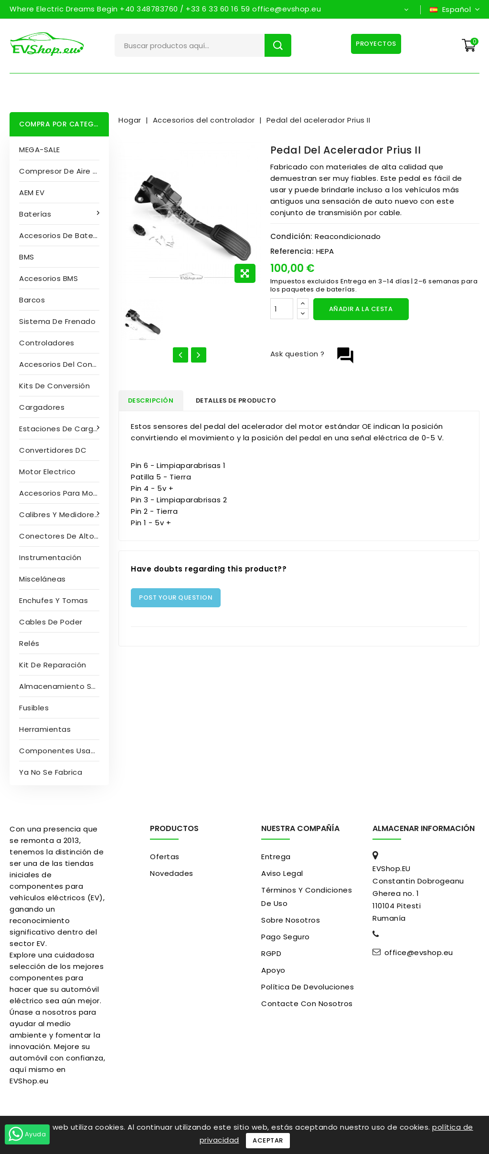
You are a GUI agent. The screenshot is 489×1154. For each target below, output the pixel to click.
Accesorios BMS (48, 278)
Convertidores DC (52, 450)
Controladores (46, 343)
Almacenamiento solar (62, 686)
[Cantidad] (281, 308)
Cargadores (41, 407)
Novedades (171, 873)
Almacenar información (423, 828)
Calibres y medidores (60, 514)
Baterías (36, 214)
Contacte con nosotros (307, 1003)
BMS (26, 257)
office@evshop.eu (418, 952)
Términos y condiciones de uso (306, 896)
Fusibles (34, 708)
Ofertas (165, 857)
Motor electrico (47, 472)
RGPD (271, 953)
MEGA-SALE (39, 150)
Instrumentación (50, 557)
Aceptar (268, 1140)
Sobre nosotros (290, 920)
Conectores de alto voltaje (64, 536)
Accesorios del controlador (64, 364)
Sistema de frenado (57, 321)
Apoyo (273, 970)
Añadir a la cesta (361, 308)
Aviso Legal (282, 873)
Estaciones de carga (59, 429)
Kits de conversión (54, 386)
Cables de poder (51, 622)
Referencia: (292, 251)
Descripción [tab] (154, 400)
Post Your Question (176, 598)
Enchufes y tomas (53, 600)
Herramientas (45, 729)
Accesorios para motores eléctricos (64, 493)
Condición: (291, 236)
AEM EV (31, 192)
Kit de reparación (52, 665)
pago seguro (285, 937)
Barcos (32, 300)
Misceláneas (42, 579)
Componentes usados (62, 751)
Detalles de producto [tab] (244, 400)
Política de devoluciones (307, 987)
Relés (29, 643)
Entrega (276, 857)
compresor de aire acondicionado (64, 171)
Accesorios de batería (61, 235)
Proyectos (375, 43)
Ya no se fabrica (50, 772)
